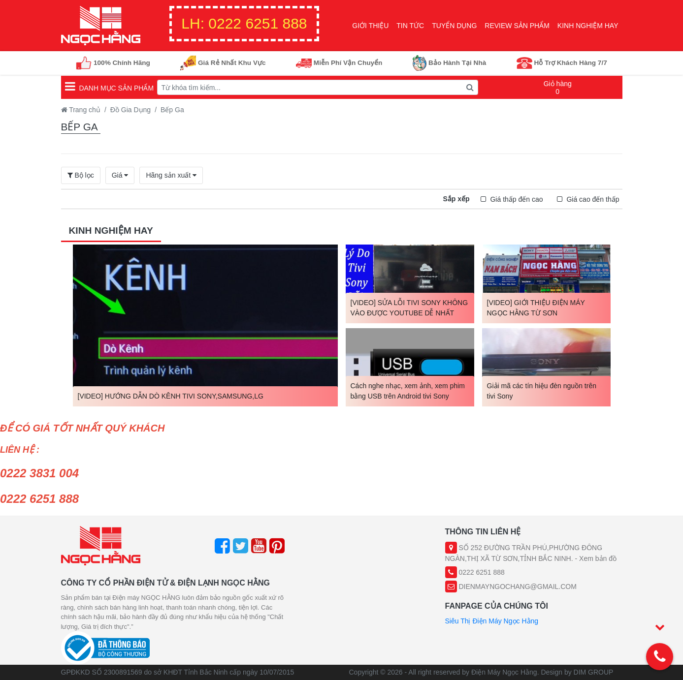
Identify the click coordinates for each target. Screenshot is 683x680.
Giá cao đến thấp (592, 199)
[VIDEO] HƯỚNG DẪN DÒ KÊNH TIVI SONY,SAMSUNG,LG (170, 396)
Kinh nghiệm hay (587, 26)
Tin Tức (410, 26)
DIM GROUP (594, 672)
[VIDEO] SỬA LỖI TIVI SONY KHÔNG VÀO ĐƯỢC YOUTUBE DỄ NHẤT (409, 308)
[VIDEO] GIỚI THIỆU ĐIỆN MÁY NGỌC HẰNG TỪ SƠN (536, 308)
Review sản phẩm (517, 26)
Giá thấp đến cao (515, 199)
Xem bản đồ (598, 558)
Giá (118, 175)
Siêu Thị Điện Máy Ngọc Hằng (492, 621)
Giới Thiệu (370, 26)
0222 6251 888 (244, 23)
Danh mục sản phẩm (109, 86)
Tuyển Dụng (454, 26)
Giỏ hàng (558, 87)
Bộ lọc (80, 175)
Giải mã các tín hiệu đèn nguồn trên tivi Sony (541, 391)
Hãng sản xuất (169, 175)
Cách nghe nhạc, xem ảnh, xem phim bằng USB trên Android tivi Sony (408, 391)
